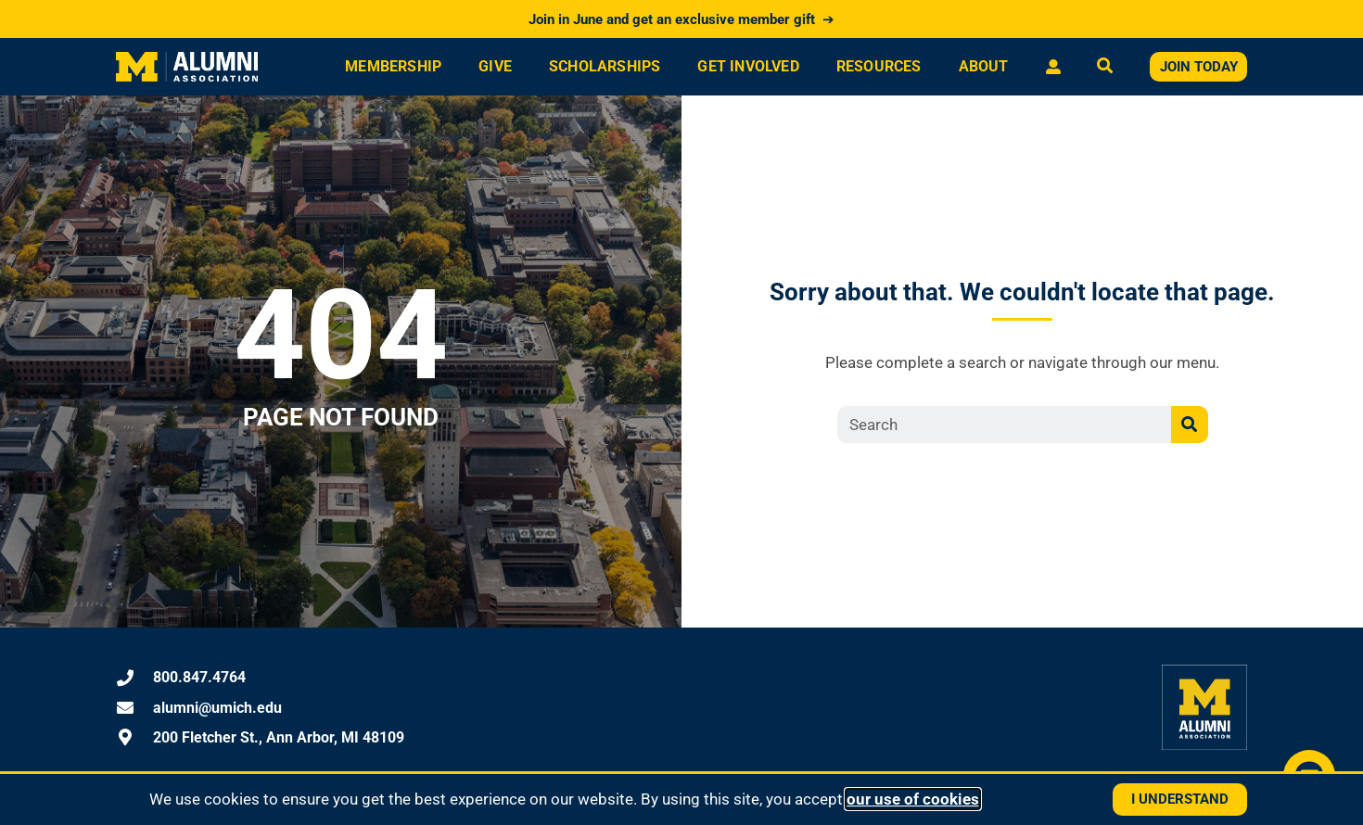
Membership (393, 66)
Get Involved (747, 66)
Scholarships (604, 66)
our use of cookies (913, 799)
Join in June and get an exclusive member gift (681, 19)
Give (495, 66)
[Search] (1189, 424)
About (984, 66)
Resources (879, 66)
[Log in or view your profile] (1052, 67)
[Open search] (1104, 67)
